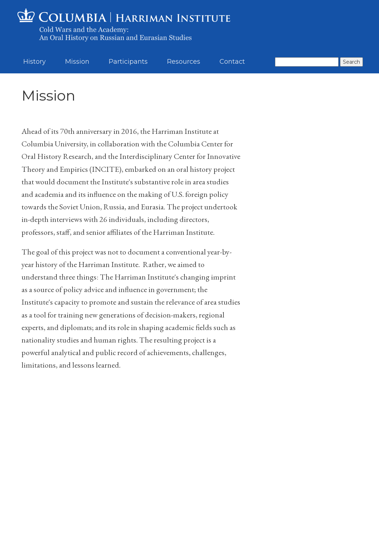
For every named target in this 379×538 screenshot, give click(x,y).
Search (351, 62)
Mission (77, 62)
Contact (232, 62)
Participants (128, 62)
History (34, 62)
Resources (183, 62)
